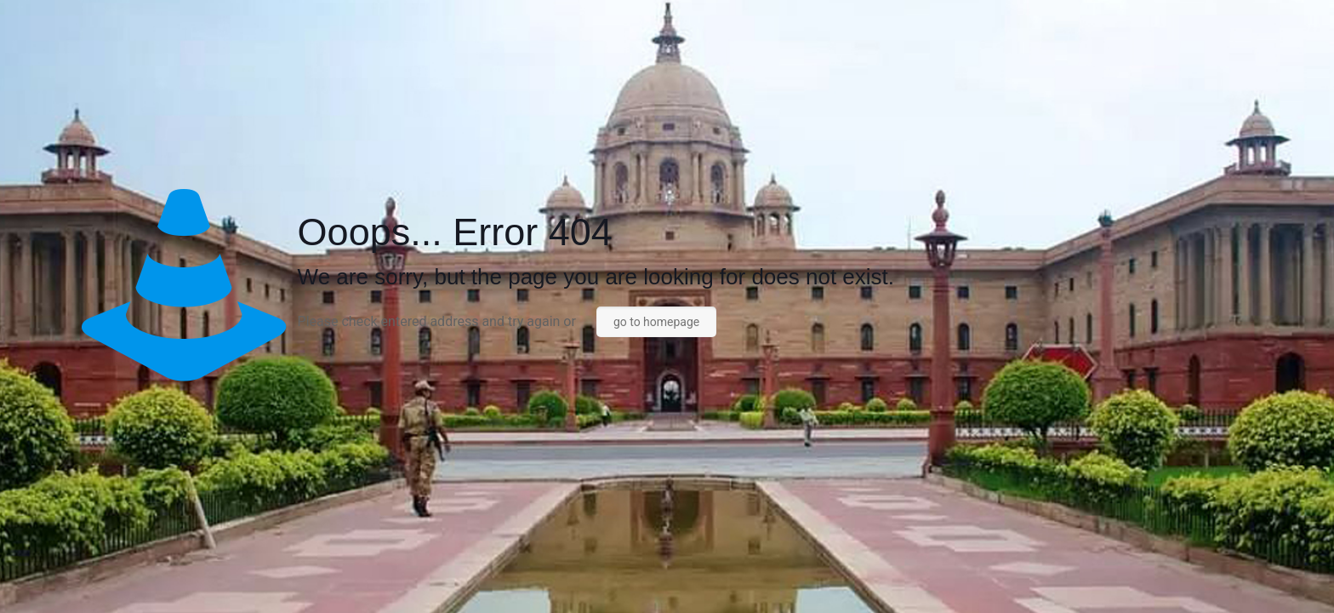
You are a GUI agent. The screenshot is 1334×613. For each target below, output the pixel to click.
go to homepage (656, 322)
